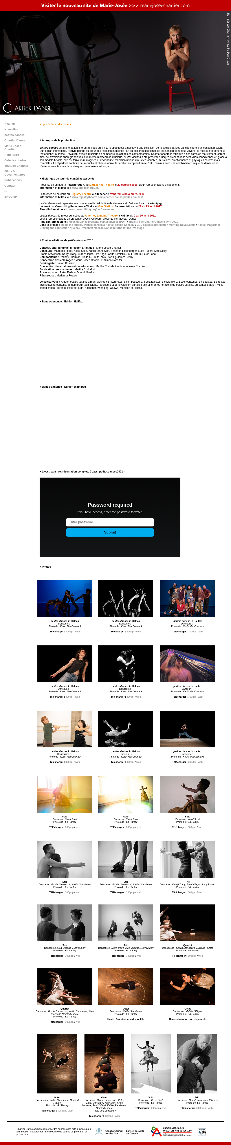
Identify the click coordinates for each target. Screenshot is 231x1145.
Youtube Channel (16, 165)
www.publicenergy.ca (85, 187)
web (77, 631)
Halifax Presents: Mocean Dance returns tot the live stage (107, 228)
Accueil (9, 124)
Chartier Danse (14, 140)
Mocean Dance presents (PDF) (97, 221)
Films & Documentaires (14, 173)
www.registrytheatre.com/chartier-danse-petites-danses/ (107, 197)
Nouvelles (11, 129)
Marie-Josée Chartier (12, 147)
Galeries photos (15, 160)
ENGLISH (10, 196)
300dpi (69, 631)
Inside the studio (71, 224)
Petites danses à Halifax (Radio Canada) (109, 224)
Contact (9, 185)
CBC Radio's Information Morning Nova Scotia (166, 224)
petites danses (14, 135)
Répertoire (11, 154)
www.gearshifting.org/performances (91, 209)
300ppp (69, 827)
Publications (13, 180)
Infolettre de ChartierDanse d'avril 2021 (153, 221)
